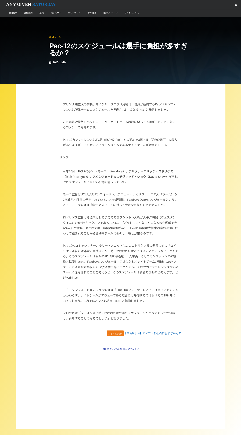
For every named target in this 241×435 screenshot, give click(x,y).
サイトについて (132, 12)
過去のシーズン (110, 12)
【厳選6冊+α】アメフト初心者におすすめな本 (153, 333)
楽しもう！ (56, 12)
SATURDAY (31, 4)
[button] (236, 5)
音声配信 (92, 12)
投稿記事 (13, 12)
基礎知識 (28, 12)
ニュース (20, 20)
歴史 (41, 12)
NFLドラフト (74, 12)
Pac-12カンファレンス (126, 349)
